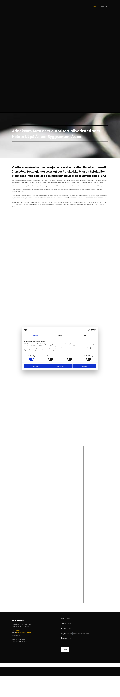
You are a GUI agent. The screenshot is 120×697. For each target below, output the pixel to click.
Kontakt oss (103, 7)
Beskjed (64, 638)
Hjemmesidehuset (21, 670)
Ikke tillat (35, 366)
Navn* (63, 618)
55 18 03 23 (17, 630)
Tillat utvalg (59, 366)
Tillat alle (84, 366)
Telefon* (64, 623)
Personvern (105, 670)
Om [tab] (85, 335)
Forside (95, 7)
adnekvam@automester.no (23, 632)
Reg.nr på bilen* (66, 633)
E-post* (63, 628)
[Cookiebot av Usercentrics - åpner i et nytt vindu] (88, 330)
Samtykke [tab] (35, 335)
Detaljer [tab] (60, 335)
